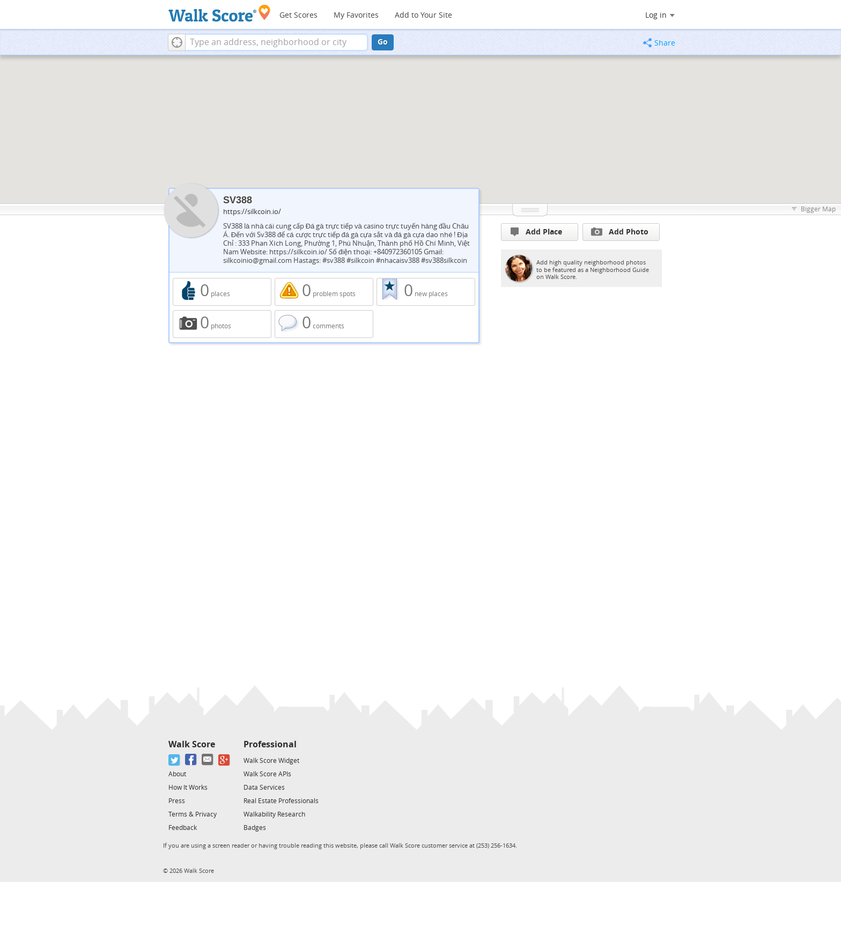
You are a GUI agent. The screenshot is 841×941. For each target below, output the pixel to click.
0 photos (222, 324)
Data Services (264, 787)
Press (176, 801)
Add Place (536, 232)
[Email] (208, 760)
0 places (222, 291)
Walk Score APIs (267, 774)
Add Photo (619, 232)
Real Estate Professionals (281, 801)
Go (383, 42)
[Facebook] (191, 760)
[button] (177, 42)
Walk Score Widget (271, 760)
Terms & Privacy (192, 814)
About (177, 774)
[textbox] (276, 42)
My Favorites (356, 15)
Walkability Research (274, 814)
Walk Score (191, 744)
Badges (255, 828)
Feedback (182, 828)
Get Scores (298, 15)
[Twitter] (174, 760)
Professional (270, 744)
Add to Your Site (423, 15)
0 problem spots (324, 291)
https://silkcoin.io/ (252, 212)
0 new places (426, 291)
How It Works (188, 787)
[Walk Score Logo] (219, 13)
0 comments (324, 324)
